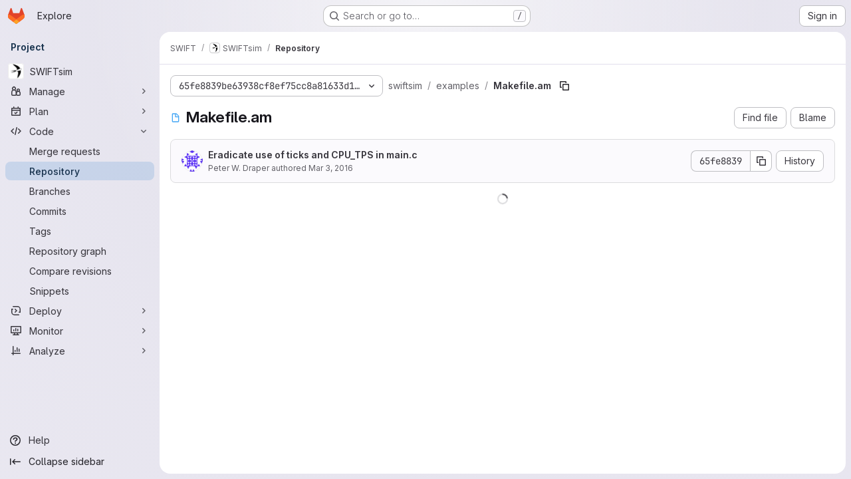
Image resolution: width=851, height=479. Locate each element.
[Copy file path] (564, 85)
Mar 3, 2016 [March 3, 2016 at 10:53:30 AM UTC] (330, 168)
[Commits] (79, 211)
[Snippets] (79, 290)
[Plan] (79, 111)
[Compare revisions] (79, 270)
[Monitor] (79, 330)
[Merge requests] (79, 151)
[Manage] (79, 91)
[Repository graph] (79, 250)
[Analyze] (79, 350)
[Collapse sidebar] (79, 461)
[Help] (79, 440)
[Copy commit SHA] (761, 161)
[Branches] (79, 191)
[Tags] (79, 231)
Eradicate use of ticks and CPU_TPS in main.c (313, 154)
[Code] (79, 131)
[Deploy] (79, 310)
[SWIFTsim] (79, 71)
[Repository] (79, 171)
